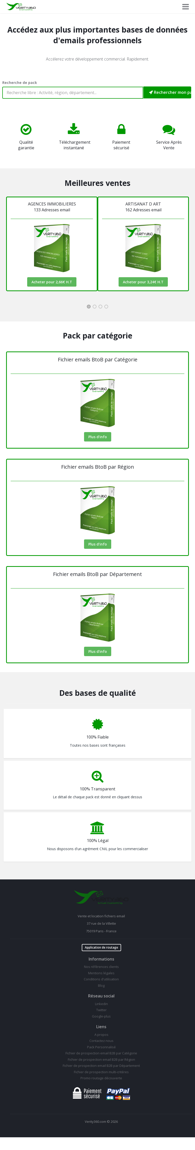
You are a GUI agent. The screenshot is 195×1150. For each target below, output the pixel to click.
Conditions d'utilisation (101, 979)
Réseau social (101, 996)
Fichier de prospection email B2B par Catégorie (101, 1053)
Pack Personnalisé (101, 1047)
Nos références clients (101, 966)
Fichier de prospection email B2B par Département (101, 1065)
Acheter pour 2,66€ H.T (51, 281)
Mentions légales (101, 973)
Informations (101, 959)
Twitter (101, 1010)
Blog (101, 985)
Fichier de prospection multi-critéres (101, 1072)
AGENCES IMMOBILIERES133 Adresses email (52, 206)
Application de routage (101, 947)
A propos (101, 1034)
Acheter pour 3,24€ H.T (143, 281)
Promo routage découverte (101, 1078)
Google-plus (101, 1016)
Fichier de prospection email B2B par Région (101, 1059)
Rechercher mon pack (170, 92)
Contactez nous (101, 1040)
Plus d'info (97, 436)
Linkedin (101, 1003)
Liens (101, 1026)
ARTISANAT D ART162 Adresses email (143, 206)
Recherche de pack (19, 82)
